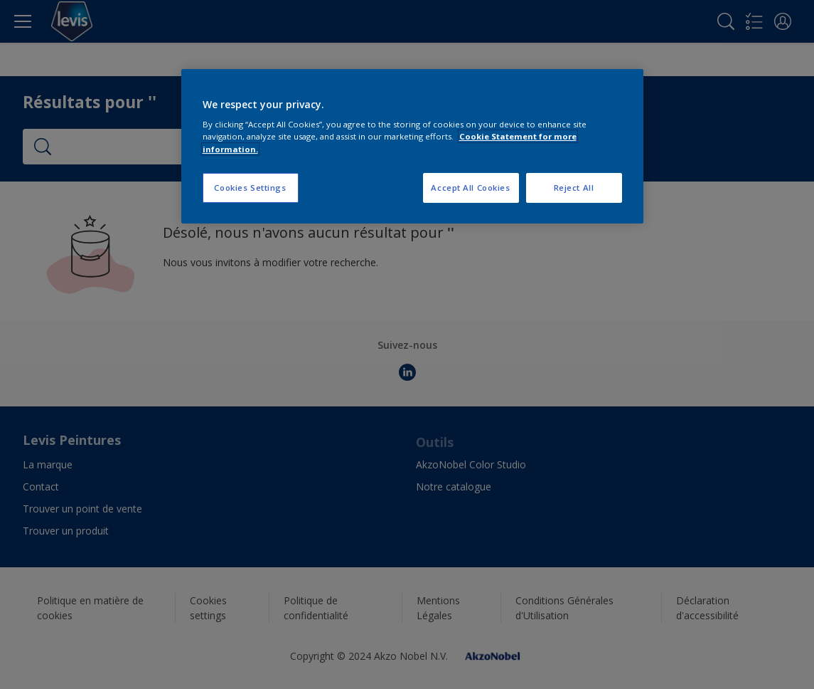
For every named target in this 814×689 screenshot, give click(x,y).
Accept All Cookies (470, 187)
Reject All (574, 187)
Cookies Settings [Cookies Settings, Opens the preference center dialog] (250, 187)
